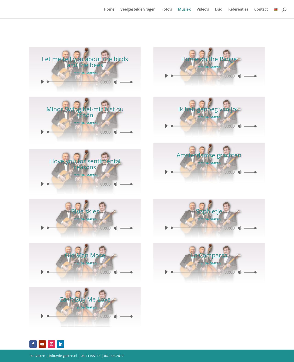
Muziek (184, 10)
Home (109, 10)
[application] (85, 82)
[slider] (73, 81)
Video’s (203, 10)
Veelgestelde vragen (137, 10)
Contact (261, 10)
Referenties (238, 10)
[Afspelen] (42, 81)
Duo (218, 10)
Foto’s (166, 10)
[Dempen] (116, 82)
